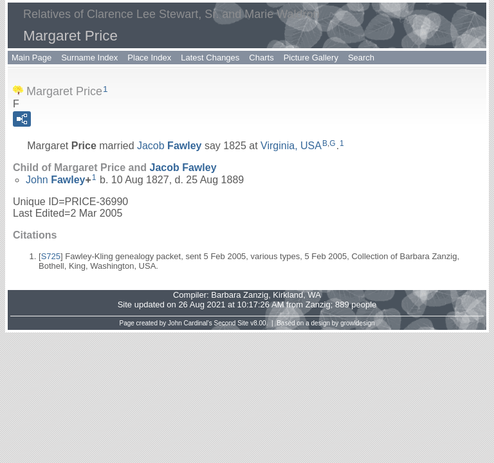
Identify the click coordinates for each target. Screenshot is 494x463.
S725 (50, 256)
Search (361, 57)
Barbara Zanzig (239, 295)
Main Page (31, 57)
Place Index (149, 57)
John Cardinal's (190, 323)
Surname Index (89, 57)
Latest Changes (210, 57)
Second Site (231, 323)
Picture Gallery (311, 57)
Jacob (169, 145)
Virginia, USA (291, 145)
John (56, 179)
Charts (261, 57)
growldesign (357, 323)
